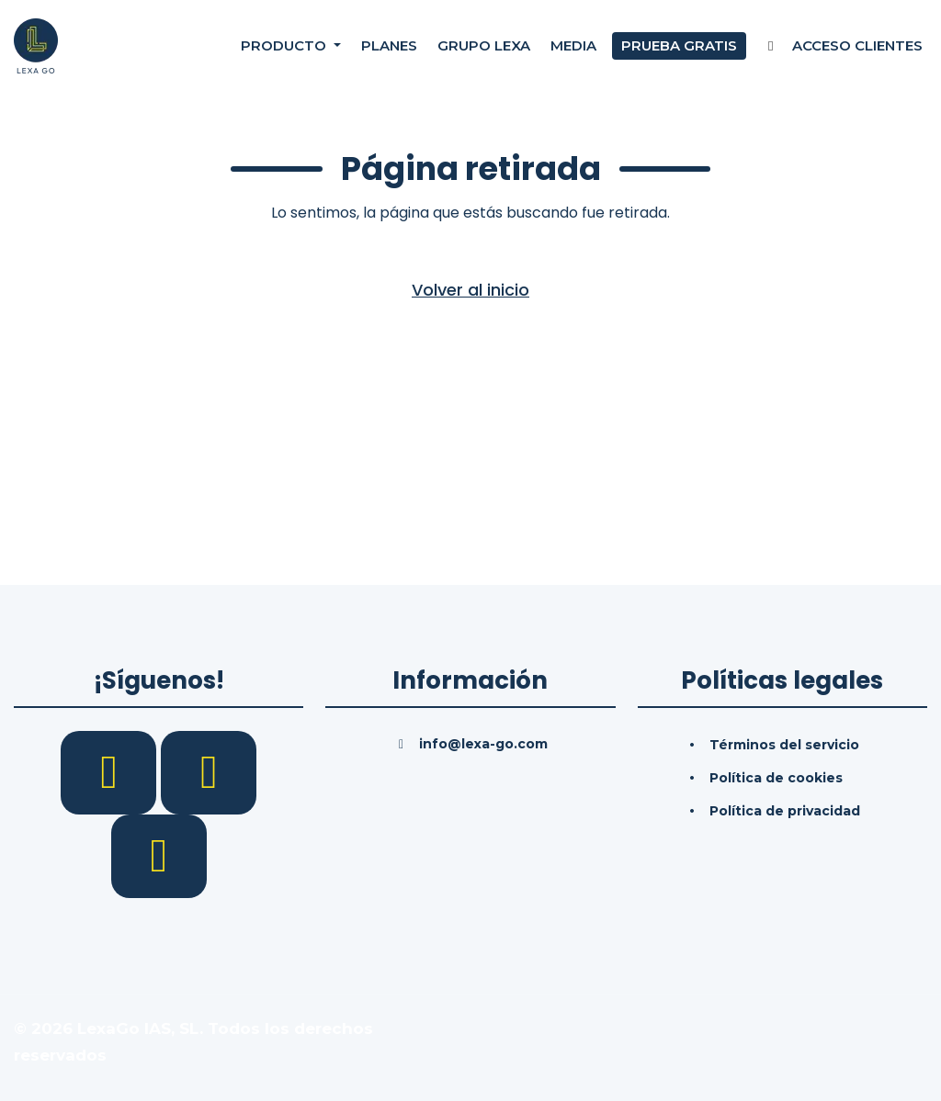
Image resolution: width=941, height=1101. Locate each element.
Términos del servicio (784, 744)
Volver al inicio (470, 289)
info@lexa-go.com (483, 744)
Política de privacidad (784, 811)
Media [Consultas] (573, 45)
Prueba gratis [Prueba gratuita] (679, 45)
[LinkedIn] (208, 771)
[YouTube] (159, 855)
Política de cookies (776, 778)
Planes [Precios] (389, 45)
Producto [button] (285, 45)
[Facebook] (111, 771)
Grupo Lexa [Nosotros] (483, 45)
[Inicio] (36, 45)
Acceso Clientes (842, 45)
